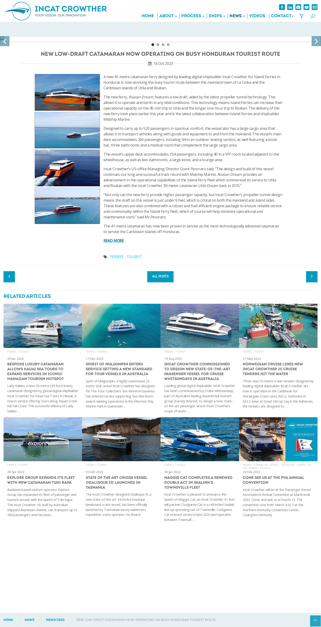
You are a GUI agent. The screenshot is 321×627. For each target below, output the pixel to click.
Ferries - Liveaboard (282, 465)
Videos (257, 16)
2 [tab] (158, 44)
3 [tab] (163, 44)
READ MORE (113, 240)
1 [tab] (152, 44)
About (166, 16)
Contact (281, 16)
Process (191, 16)
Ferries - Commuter (255, 465)
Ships (215, 16)
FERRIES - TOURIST (126, 256)
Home (148, 16)
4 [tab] (168, 44)
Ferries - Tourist (17, 351)
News (235, 16)
